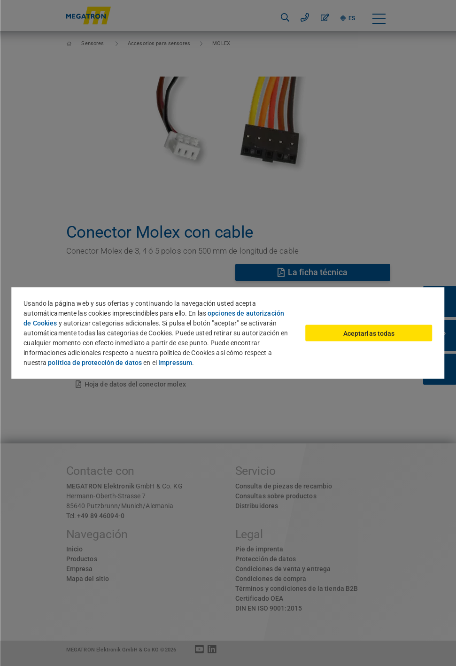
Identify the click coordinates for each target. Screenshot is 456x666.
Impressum (175, 362)
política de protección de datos (95, 362)
